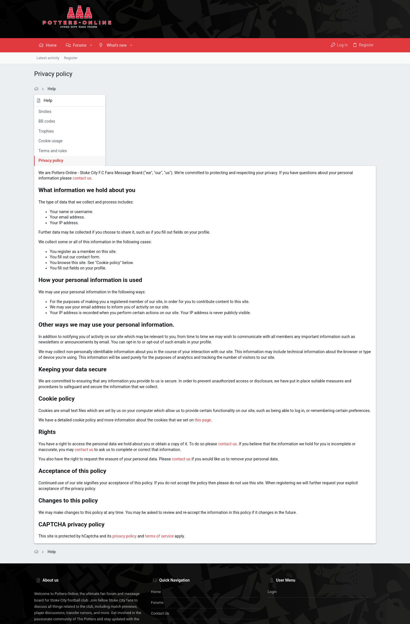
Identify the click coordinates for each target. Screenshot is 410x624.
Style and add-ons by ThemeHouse (165, 615)
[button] (91, 45)
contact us (223, 107)
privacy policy (201, 482)
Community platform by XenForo (84, 615)
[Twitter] (373, 615)
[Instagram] (364, 615)
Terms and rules (52, 151)
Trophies (46, 131)
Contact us (160, 559)
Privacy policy (50, 160)
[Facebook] (356, 615)
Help (342, 599)
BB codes (46, 121)
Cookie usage (50, 141)
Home (156, 537)
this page (280, 360)
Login (272, 537)
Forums (157, 548)
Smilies (44, 111)
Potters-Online (50, 599)
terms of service (236, 482)
